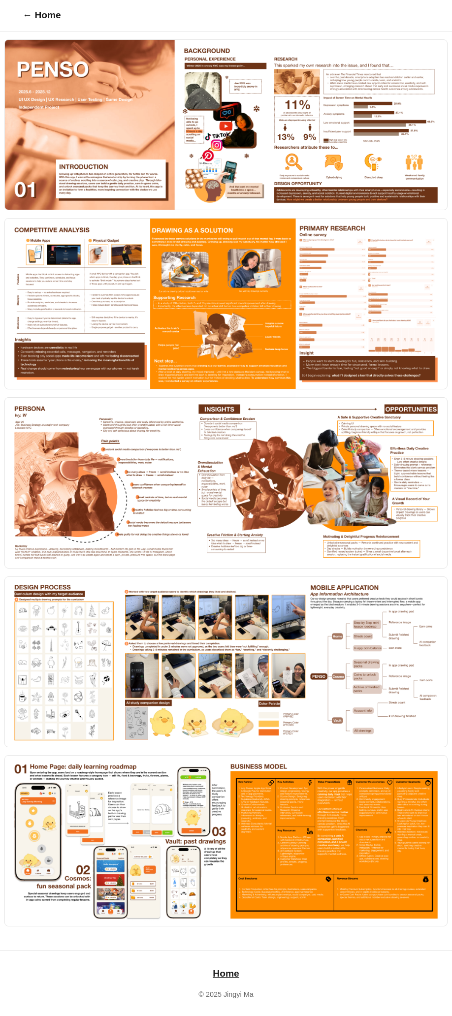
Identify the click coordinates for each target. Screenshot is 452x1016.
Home (226, 973)
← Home (42, 15)
